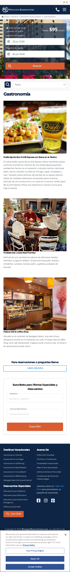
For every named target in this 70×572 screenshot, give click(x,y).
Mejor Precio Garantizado (47, 467)
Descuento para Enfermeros (14, 495)
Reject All (35, 559)
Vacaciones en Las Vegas (13, 459)
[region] (35, 551)
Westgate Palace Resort (31, 17)
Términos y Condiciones (46, 459)
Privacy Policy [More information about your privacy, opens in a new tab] (29, 545)
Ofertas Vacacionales (12, 507)
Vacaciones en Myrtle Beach (14, 467)
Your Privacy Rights (35, 550)
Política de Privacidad (45, 455)
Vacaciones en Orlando (12, 455)
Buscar (25, 66)
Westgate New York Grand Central (17, 480)
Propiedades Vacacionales (47, 463)
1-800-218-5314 (35, 368)
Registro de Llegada (15, 35)
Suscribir (35, 426)
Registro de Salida (14, 48)
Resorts (14, 17)
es (65, 2)
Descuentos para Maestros (14, 491)
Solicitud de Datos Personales (49, 472)
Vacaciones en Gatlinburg (13, 463)
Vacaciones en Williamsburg (14, 476)
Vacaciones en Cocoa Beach (14, 472)
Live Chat (13, 514)
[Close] (66, 535)
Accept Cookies (35, 566)
